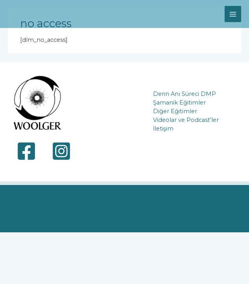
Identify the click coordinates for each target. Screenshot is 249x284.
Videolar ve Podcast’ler (186, 119)
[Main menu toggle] (233, 14)
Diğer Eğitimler (175, 111)
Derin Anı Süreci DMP (184, 93)
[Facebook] (26, 151)
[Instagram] (61, 151)
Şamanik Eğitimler (179, 102)
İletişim (163, 128)
